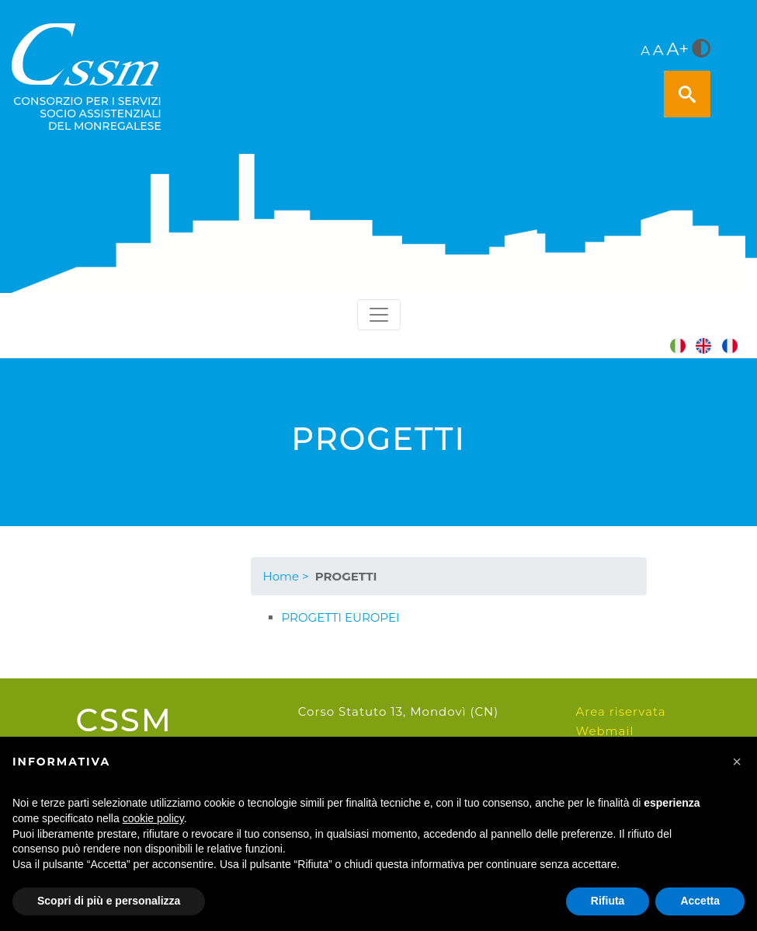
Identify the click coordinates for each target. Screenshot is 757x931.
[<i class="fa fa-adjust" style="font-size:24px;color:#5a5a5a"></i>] (701, 50)
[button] (736, 761)
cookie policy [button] (153, 818)
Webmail (605, 731)
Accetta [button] (700, 900)
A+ (677, 49)
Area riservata (621, 711)
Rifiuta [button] (608, 900)
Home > (286, 576)
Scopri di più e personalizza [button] (108, 900)
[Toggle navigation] (379, 314)
